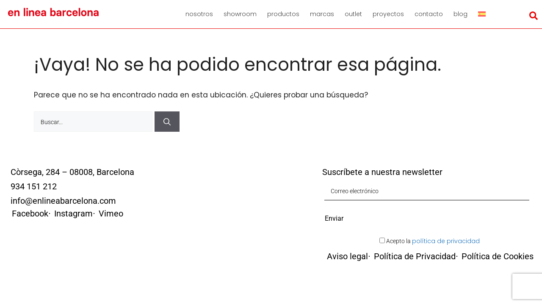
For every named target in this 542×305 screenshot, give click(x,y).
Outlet (353, 14)
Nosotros (199, 14)
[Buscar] (167, 121)
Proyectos (388, 14)
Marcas (322, 14)
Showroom (240, 14)
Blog (460, 14)
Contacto (429, 14)
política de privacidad (446, 241)
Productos (283, 14)
